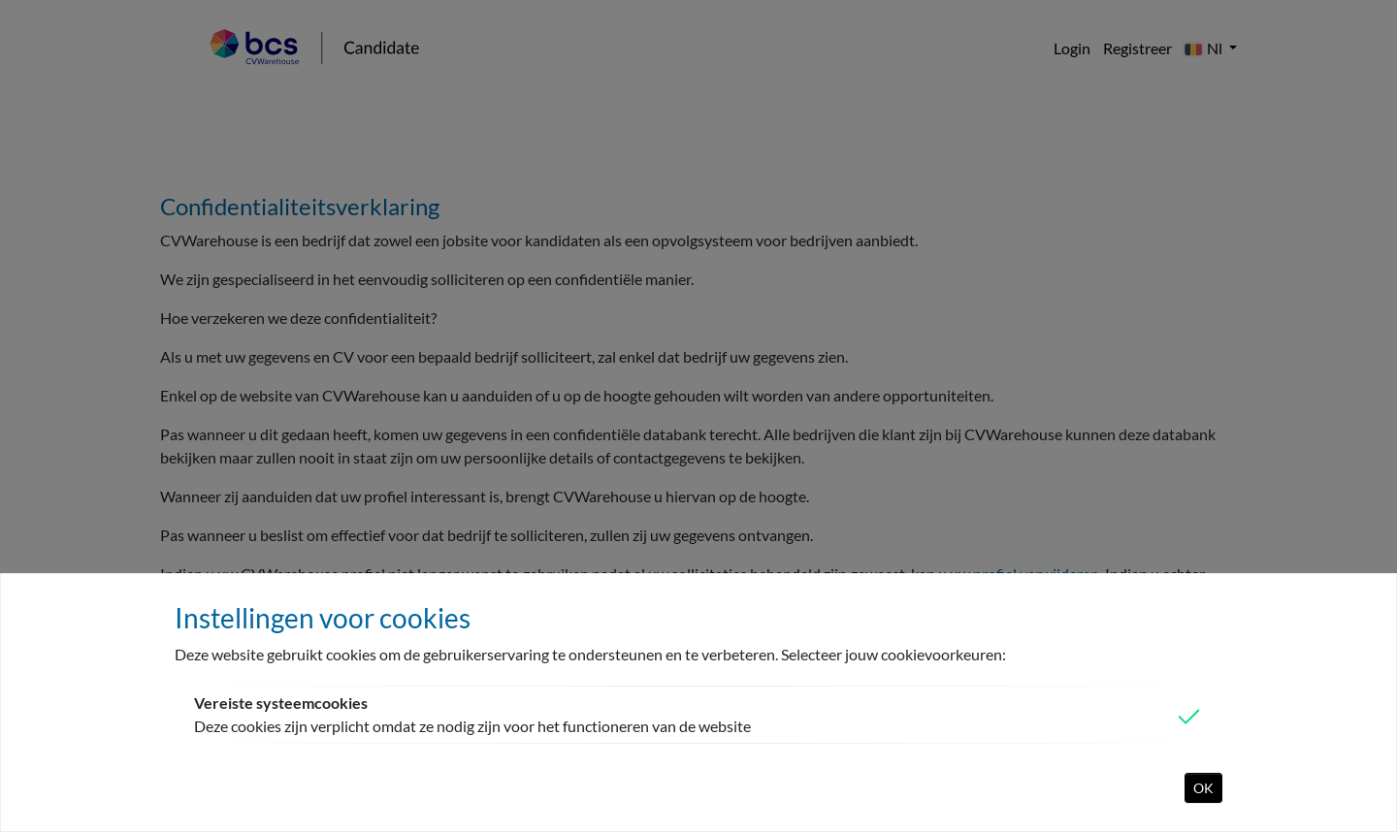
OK (1203, 788)
